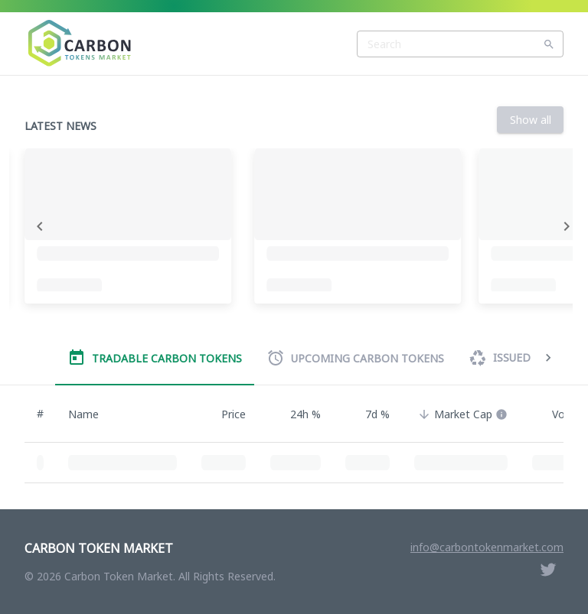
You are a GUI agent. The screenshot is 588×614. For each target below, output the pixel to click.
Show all (530, 119)
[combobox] (460, 44)
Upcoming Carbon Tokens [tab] (355, 357)
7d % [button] (369, 414)
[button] (461, 414)
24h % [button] (297, 414)
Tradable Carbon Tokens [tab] (154, 357)
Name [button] (92, 414)
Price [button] (225, 414)
